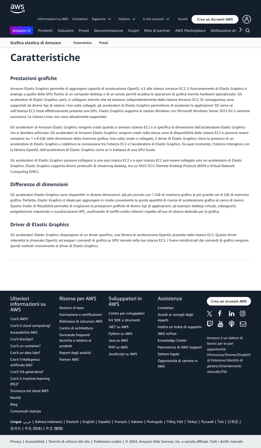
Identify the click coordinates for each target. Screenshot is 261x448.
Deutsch (72, 421)
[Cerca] (248, 31)
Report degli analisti (75, 352)
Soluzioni (66, 30)
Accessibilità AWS (24, 332)
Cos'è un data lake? (25, 352)
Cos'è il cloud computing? (30, 325)
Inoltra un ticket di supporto (180, 327)
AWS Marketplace (190, 30)
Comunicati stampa (25, 411)
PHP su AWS (118, 347)
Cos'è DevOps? (21, 339)
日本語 (233, 421)
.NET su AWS (119, 327)
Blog (14, 404)
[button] (215, 19)
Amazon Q (22, 30)
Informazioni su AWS (53, 19)
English (88, 421)
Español (104, 421)
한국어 (15, 428)
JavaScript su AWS (123, 354)
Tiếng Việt (175, 421)
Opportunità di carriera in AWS (178, 363)
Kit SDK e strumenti (124, 320)
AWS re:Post (167, 333)
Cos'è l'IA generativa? (26, 371)
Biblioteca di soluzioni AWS (81, 321)
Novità (15, 397)
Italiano (137, 421)
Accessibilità (34, 441)
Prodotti (45, 30)
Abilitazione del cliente (230, 30)
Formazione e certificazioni (80, 314)
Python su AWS (120, 333)
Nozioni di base (71, 308)
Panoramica (82, 43)
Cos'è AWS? (19, 319)
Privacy (15, 441)
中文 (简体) (33, 428)
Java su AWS (118, 340)
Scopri (133, 30)
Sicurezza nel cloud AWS (29, 391)
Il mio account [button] (156, 19)
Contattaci (80, 19)
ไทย (221, 421)
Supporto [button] (101, 19)
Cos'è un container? (25, 346)
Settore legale (168, 354)
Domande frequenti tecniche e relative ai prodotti (75, 340)
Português (155, 421)
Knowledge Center (172, 340)
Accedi (183, 19)
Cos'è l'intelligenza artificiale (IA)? (25, 362)
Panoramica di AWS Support (180, 347)
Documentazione (108, 30)
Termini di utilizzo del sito (69, 441)
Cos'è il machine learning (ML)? (30, 381)
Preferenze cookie (107, 441)
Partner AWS (69, 359)
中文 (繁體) (54, 428)
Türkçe (192, 421)
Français (121, 421)
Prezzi (84, 30)
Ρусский (207, 421)
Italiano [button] (127, 19)
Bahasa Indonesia (48, 421)
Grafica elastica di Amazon (35, 42)
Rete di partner (157, 30)
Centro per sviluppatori (127, 313)
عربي (27, 421)
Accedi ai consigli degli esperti (175, 317)
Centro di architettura (76, 328)
